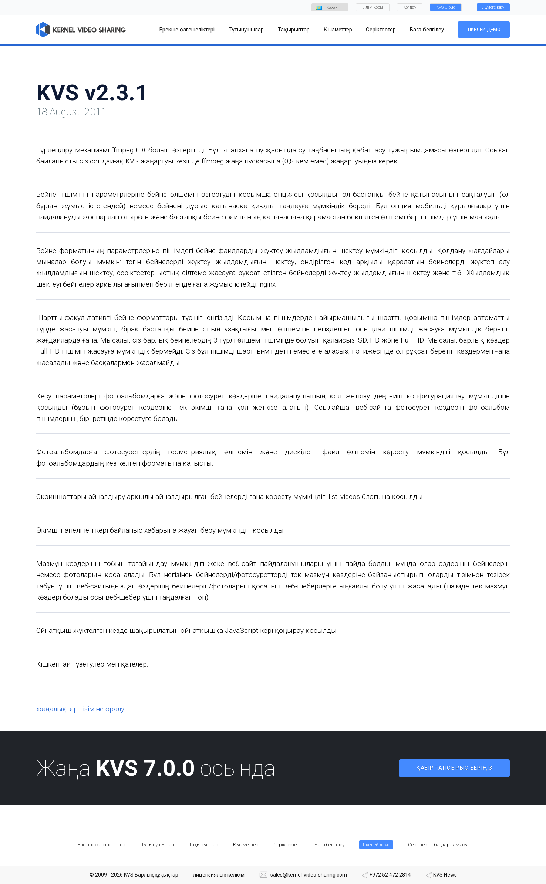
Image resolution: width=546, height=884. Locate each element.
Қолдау (409, 7)
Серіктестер (286, 844)
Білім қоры (372, 7)
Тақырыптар (203, 844)
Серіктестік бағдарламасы (438, 844)
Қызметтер (246, 844)
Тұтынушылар (157, 844)
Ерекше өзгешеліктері (102, 844)
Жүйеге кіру (493, 7)
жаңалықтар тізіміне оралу (80, 709)
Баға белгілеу (329, 844)
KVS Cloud (445, 7)
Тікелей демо (483, 29)
